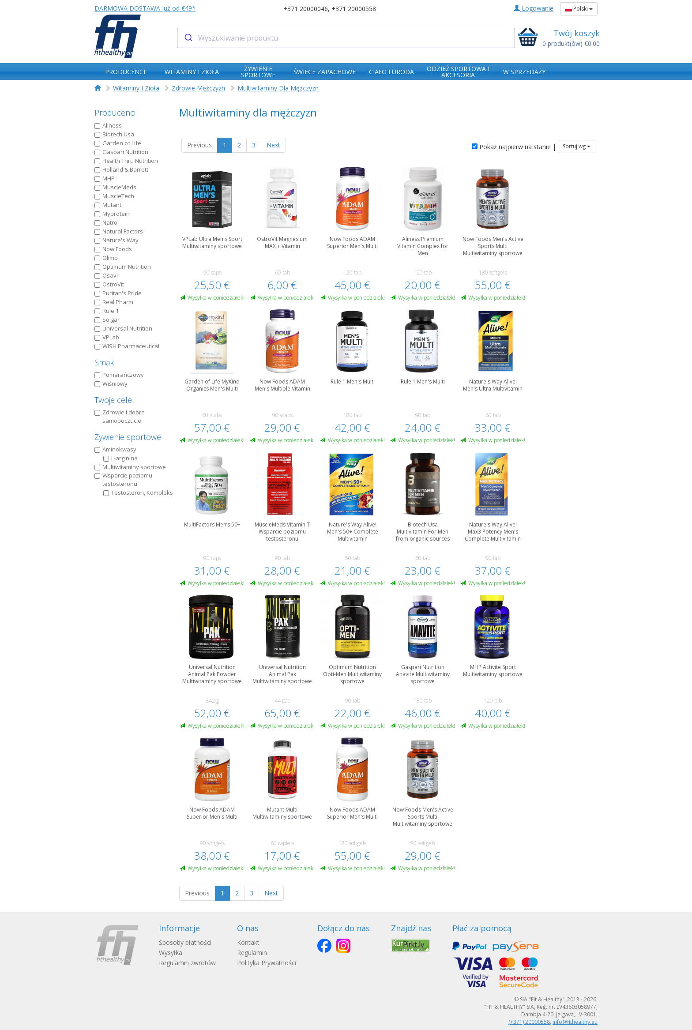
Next (273, 145)
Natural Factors (118, 231)
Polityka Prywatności (266, 963)
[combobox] (346, 38)
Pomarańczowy (119, 375)
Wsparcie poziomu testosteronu (123, 479)
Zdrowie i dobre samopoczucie (119, 416)
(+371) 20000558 (529, 1022)
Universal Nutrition (123, 328)
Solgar (107, 319)
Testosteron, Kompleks (138, 492)
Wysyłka (170, 952)
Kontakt (248, 942)
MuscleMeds (115, 187)
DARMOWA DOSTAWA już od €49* (145, 8)
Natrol (106, 222)
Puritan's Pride (118, 293)
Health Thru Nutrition (126, 161)
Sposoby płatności (185, 942)
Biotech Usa (114, 134)
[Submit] (187, 38)
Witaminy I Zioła (136, 88)
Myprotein (112, 214)
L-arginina (120, 458)
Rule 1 (106, 311)
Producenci (114, 112)
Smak (104, 362)
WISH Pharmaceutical (126, 346)
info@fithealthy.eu (575, 1022)
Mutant (107, 205)
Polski (579, 8)
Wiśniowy (111, 383)
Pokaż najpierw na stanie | (514, 147)
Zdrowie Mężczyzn (198, 88)
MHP (104, 178)
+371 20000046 (305, 8)
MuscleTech (114, 196)
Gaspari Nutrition (121, 152)
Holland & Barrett (121, 169)
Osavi (106, 275)
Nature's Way (116, 240)
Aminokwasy (115, 449)
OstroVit (109, 284)
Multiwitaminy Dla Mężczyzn (278, 88)
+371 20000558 (353, 8)
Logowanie (533, 8)
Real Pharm (113, 302)
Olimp (106, 258)
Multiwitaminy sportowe (130, 467)
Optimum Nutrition (122, 267)
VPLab (106, 337)
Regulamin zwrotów (187, 963)
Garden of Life (117, 143)
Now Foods (113, 249)
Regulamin (252, 952)
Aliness (108, 125)
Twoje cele (113, 400)
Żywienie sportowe (127, 437)
